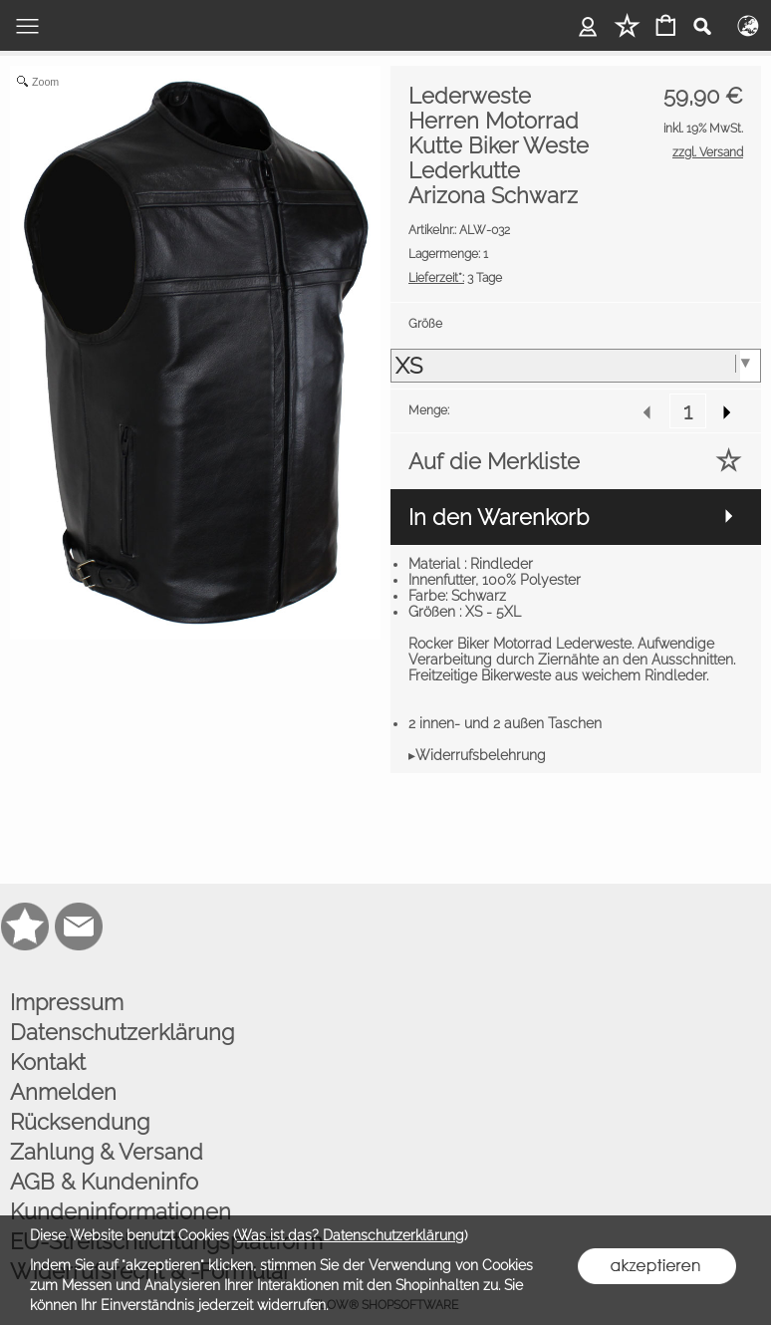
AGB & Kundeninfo (104, 1181)
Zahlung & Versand (106, 1152)
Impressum (67, 1002)
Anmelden (63, 1092)
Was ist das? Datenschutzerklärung (350, 1235)
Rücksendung (79, 1122)
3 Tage (455, 278)
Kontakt (48, 1062)
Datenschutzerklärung (122, 1032)
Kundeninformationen (120, 1211)
